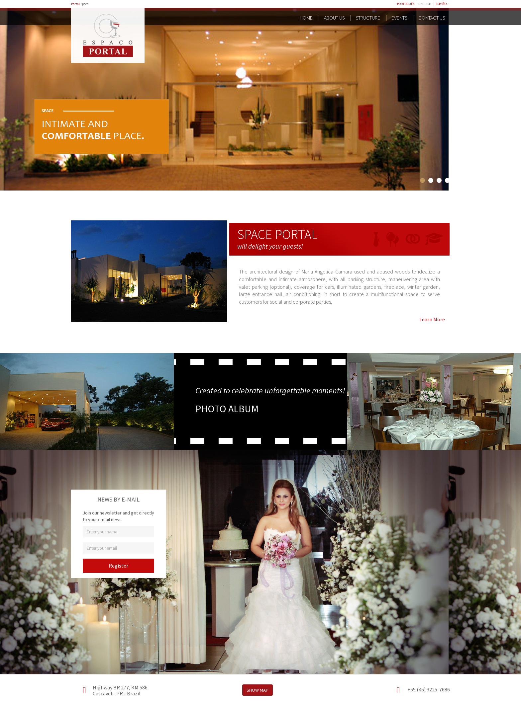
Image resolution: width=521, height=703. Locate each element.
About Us (334, 18)
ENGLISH (425, 4)
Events (399, 18)
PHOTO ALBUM (227, 408)
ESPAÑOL (442, 4)
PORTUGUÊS (405, 4)
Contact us (431, 18)
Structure (368, 18)
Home (306, 18)
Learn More (432, 319)
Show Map (257, 690)
